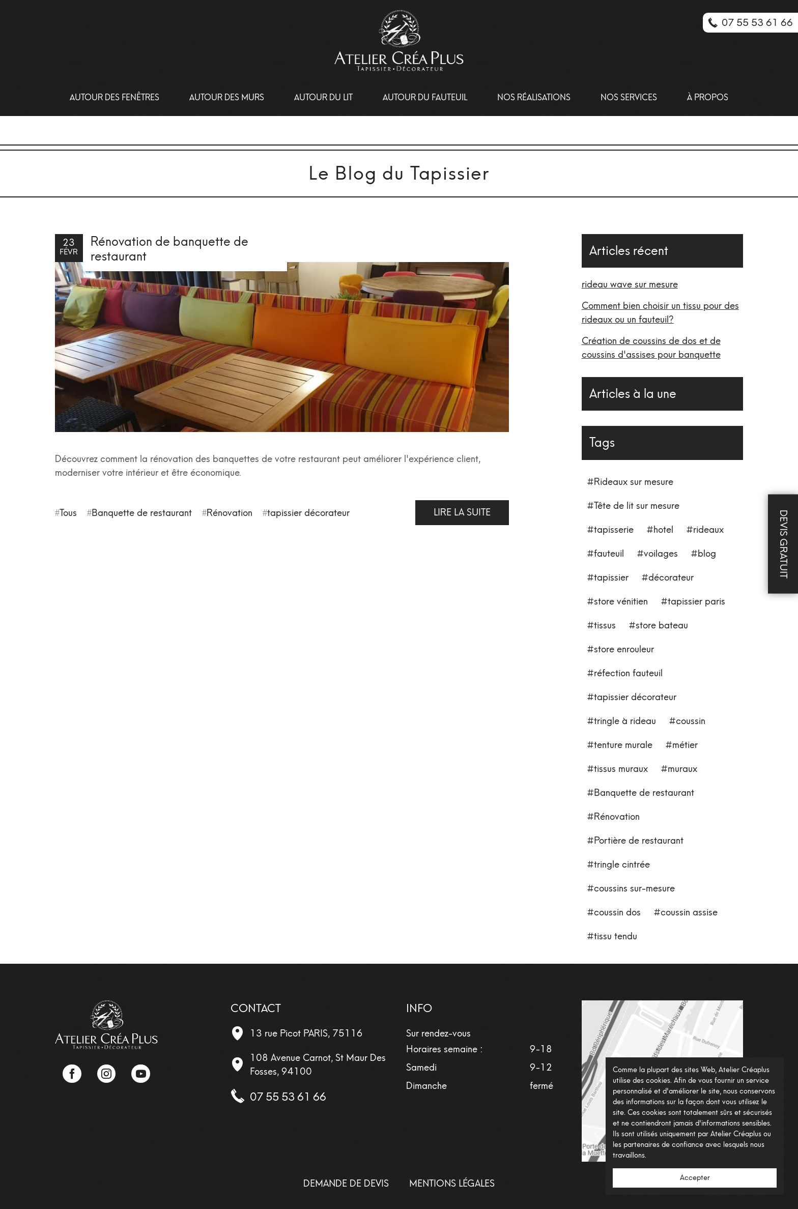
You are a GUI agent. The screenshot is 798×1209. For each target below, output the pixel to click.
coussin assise (689, 912)
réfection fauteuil (628, 673)
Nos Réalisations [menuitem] (534, 97)
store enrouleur (624, 649)
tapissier (611, 577)
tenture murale (623, 745)
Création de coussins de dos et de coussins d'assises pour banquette (651, 347)
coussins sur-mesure (634, 888)
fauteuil (609, 553)
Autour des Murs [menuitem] (226, 97)
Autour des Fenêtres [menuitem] (114, 97)
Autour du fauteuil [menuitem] (425, 97)
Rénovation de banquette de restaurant (169, 249)
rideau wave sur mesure (630, 284)
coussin (690, 721)
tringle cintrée (622, 864)
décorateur (671, 577)
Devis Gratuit (783, 544)
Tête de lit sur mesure (636, 505)
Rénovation (229, 513)
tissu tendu (615, 936)
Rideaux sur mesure (633, 481)
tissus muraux (621, 768)
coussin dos (617, 912)
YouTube (140, 1073)
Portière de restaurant (638, 840)
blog (707, 553)
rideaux (708, 529)
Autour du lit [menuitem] (323, 97)
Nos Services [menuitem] (629, 97)
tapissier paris (696, 601)
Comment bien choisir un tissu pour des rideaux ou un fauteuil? (660, 312)
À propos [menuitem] (707, 97)
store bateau (662, 625)
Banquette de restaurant (142, 513)
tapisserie (614, 529)
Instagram (106, 1073)
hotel (663, 529)
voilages (661, 553)
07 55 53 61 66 (288, 1096)
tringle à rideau (625, 721)
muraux (682, 768)
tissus (605, 625)
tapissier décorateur (308, 513)
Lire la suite (462, 512)
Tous (68, 513)
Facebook (72, 1073)
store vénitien (621, 601)
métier (685, 745)
